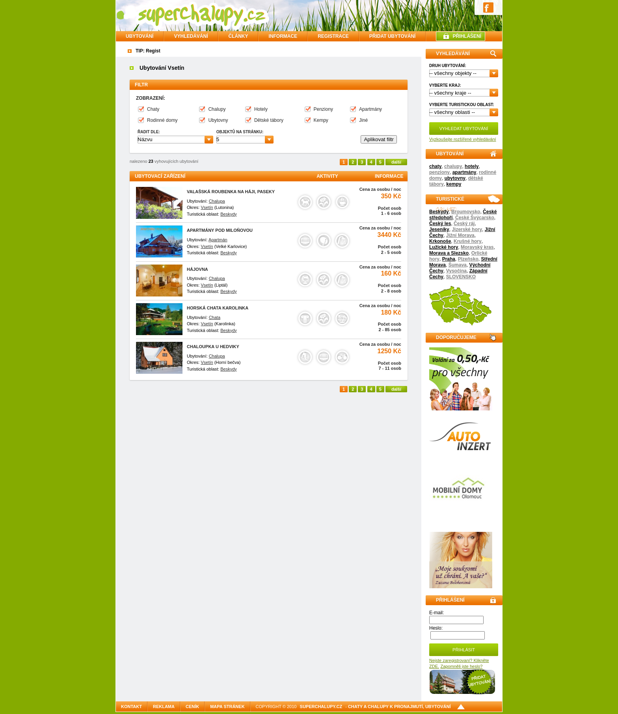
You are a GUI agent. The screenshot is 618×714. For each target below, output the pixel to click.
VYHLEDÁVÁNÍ (191, 36)
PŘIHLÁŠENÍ (466, 36)
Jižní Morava (460, 235)
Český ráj (464, 223)
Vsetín (207, 207)
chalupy (453, 166)
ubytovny (455, 178)
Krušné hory (468, 241)
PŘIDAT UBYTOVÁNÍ (392, 36)
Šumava (458, 265)
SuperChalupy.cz (321, 706)
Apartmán (217, 239)
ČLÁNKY (238, 36)
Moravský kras (477, 247)
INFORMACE (282, 36)
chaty (435, 166)
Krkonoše (440, 241)
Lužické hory (443, 247)
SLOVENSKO (461, 277)
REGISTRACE (333, 36)
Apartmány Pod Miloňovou (220, 230)
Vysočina (456, 271)
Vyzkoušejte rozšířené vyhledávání (462, 139)
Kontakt (131, 706)
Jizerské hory (467, 229)
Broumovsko (465, 211)
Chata (214, 317)
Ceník (192, 706)
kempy (453, 184)
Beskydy (439, 211)
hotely (471, 166)
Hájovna (197, 269)
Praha (448, 259)
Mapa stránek (227, 706)
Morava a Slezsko (449, 253)
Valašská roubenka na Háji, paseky (231, 191)
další (396, 162)
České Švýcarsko (474, 217)
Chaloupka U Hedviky (213, 346)
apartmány (464, 172)
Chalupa (217, 201)
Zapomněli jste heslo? (461, 666)
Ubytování (139, 36)
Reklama (164, 706)
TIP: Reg (145, 51)
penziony (439, 172)
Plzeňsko (468, 259)
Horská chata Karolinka (217, 308)
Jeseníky (439, 229)
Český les (440, 223)
